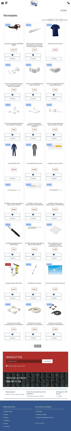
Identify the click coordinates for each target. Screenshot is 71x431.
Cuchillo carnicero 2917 (55, 163)
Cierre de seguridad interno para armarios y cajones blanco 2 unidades (14, 85)
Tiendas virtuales (39, 423)
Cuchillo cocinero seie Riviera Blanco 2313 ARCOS (13, 204)
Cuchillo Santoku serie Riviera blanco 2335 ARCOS (34, 243)
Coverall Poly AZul (14, 163)
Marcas (6, 414)
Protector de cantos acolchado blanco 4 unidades (14, 323)
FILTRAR (63, 10)
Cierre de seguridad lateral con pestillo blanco (55, 84)
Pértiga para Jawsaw (34, 283)
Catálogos (7, 420)
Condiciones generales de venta (44, 417)
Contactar (7, 426)
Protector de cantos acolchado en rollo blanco (34, 323)
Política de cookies (41, 414)
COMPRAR (12, 58)
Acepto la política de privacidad (16, 366)
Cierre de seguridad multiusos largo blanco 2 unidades (34, 125)
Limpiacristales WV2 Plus (14, 283)
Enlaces (6, 423)
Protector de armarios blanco (55, 283)
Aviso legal (39, 411)
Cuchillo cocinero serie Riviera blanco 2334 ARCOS (34, 204)
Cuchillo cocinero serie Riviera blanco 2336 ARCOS (55, 204)
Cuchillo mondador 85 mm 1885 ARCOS (14, 243)
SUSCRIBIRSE (47, 361)
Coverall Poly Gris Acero (34, 163)
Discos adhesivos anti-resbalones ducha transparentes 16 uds (55, 244)
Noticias (6, 417)
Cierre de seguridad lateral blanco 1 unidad (34, 84)
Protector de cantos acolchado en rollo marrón (55, 323)
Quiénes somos (8, 411)
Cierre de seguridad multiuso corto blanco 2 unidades (14, 124)
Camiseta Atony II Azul (55, 43)
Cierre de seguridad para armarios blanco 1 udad (55, 124)
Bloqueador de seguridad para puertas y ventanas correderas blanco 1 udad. (34, 45)
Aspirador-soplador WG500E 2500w (13, 44)
